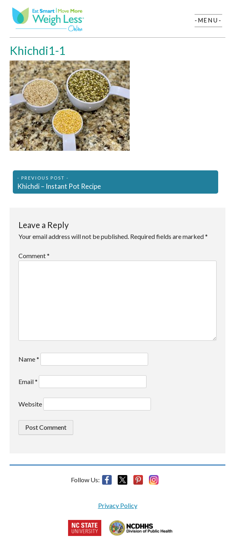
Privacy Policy (117, 505)
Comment (34, 255)
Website (30, 404)
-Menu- (208, 20)
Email (28, 381)
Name (28, 359)
